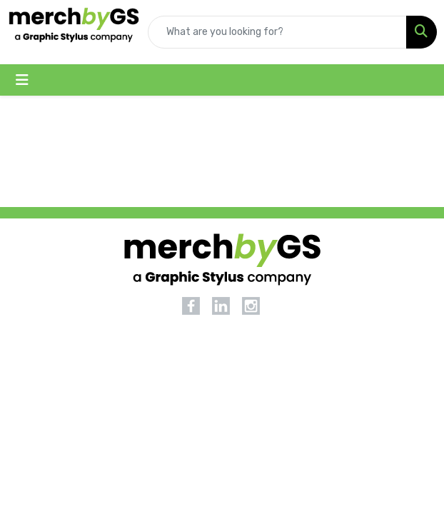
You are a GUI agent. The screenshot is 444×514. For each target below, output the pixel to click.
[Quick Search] (277, 32)
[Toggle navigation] (22, 80)
